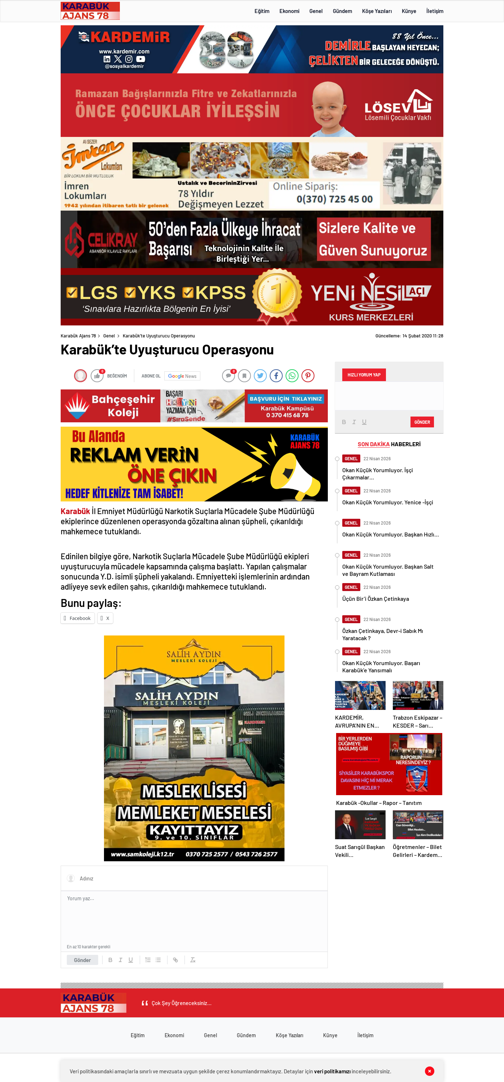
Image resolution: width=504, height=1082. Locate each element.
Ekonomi (289, 11)
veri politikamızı (332, 1071)
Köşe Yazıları (377, 11)
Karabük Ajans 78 (78, 336)
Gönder (82, 960)
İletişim (434, 11)
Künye (409, 11)
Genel (316, 11)
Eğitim (262, 11)
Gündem (342, 11)
